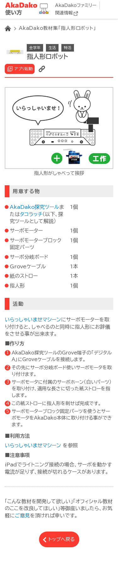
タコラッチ (31, 214)
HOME (8, 28)
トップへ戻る (61, 539)
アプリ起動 (23, 68)
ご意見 (22, 515)
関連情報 (64, 13)
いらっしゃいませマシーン (33, 319)
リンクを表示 (42, 69)
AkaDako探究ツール (34, 206)
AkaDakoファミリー (75, 5)
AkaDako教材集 (28, 9)
